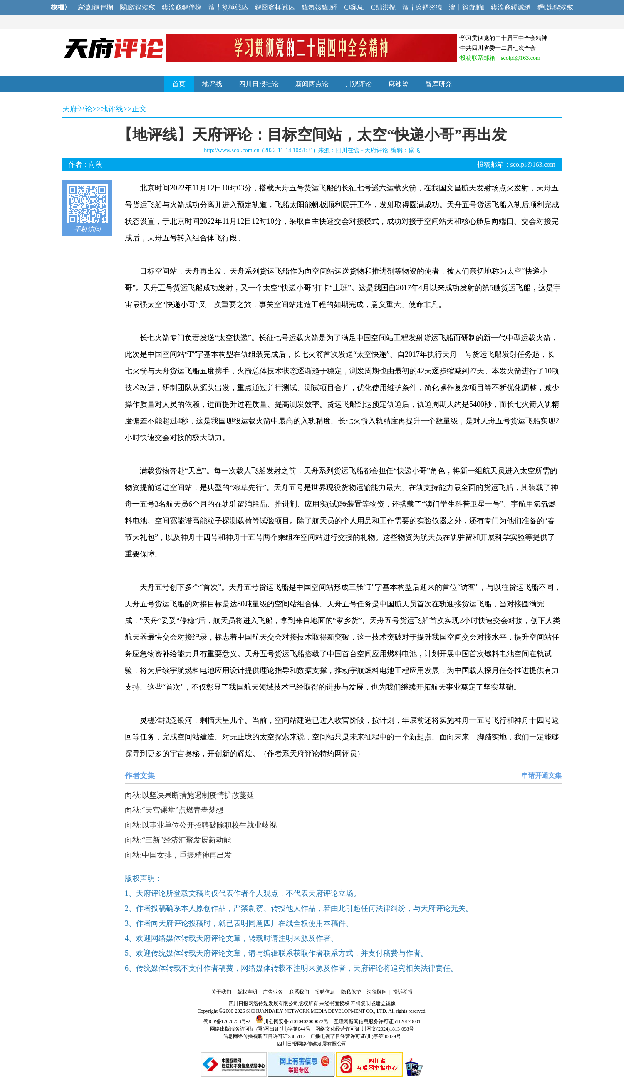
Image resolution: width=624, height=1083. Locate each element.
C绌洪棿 (383, 7)
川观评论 (358, 83)
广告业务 (273, 992)
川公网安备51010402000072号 (292, 1021)
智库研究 (438, 83)
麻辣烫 (399, 83)
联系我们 (299, 992)
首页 (179, 83)
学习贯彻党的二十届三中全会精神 (503, 38)
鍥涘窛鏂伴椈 (182, 7)
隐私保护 (351, 992)
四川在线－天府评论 (362, 150)
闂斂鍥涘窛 (138, 7)
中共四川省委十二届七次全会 (498, 48)
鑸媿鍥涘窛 (555, 7)
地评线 (212, 83)
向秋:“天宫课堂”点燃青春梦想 (174, 810)
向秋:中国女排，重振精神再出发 (178, 855)
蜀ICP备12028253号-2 (226, 1021)
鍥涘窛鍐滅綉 (511, 7)
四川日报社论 (259, 83)
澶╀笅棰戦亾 (228, 7)
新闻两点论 (312, 83)
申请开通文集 (542, 775)
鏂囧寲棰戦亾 (275, 7)
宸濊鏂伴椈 (95, 7)
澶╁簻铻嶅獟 (422, 7)
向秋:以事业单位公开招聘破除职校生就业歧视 (201, 825)
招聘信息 (325, 992)
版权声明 (247, 992)
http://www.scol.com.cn (231, 150)
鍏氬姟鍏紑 (319, 7)
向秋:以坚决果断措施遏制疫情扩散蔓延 (189, 795)
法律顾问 (377, 992)
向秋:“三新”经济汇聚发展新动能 (178, 840)
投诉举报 (403, 992)
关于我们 (221, 992)
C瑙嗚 (354, 7)
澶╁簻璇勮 (467, 7)
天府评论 (77, 109)
